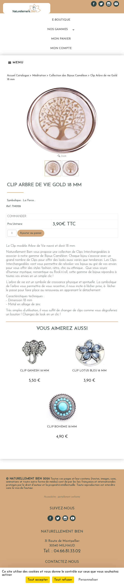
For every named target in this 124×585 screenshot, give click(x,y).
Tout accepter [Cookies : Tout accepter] (38, 579)
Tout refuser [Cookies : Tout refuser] (63, 579)
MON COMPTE (61, 48)
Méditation (39, 75)
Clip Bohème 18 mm (62, 426)
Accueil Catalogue (18, 75)
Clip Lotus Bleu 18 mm (89, 370)
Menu (15, 62)
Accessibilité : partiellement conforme (62, 497)
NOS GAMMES (57, 29)
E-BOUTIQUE (61, 19)
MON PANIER (61, 38)
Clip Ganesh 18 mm (34, 370)
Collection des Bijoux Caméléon (68, 75)
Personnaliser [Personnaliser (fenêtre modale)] (88, 579)
